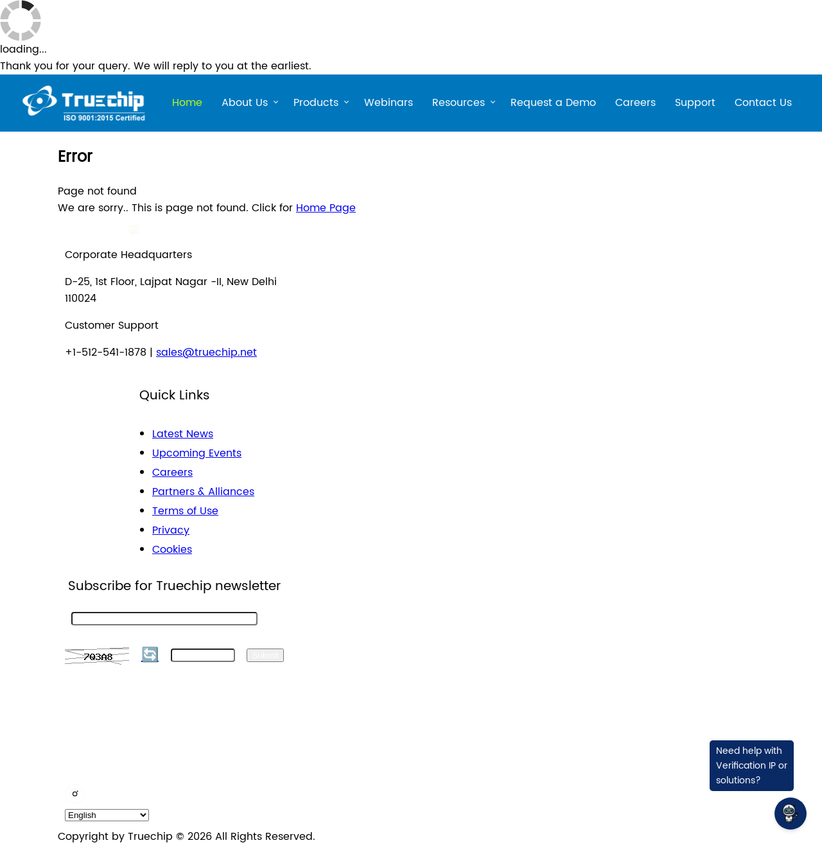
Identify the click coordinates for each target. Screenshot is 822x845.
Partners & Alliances (203, 491)
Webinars (388, 103)
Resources (458, 104)
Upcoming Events (196, 453)
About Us (245, 104)
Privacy (170, 530)
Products (315, 104)
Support (695, 103)
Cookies (172, 549)
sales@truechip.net (206, 352)
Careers (635, 103)
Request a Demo (553, 103)
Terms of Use (185, 511)
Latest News (182, 434)
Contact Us (763, 103)
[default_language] (107, 815)
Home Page (326, 208)
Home (187, 103)
